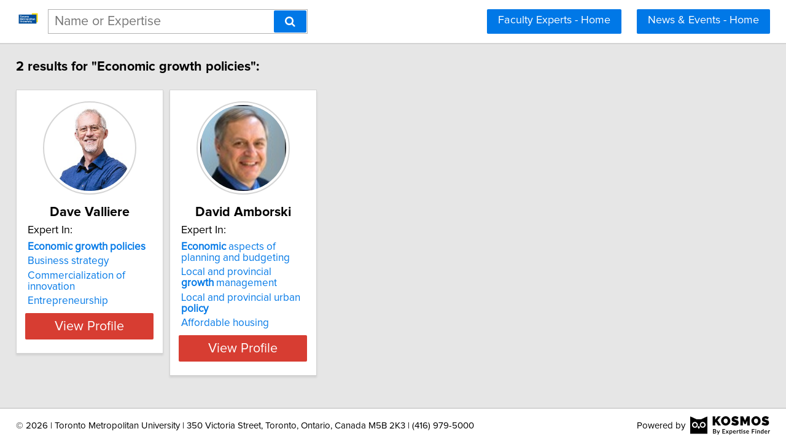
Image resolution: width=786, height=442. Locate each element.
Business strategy (76, 260)
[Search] (290, 21)
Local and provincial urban (294, 297)
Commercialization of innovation (110, 275)
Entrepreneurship (76, 289)
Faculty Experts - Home (554, 20)
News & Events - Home (703, 20)
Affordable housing (264, 311)
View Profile (114, 337)
